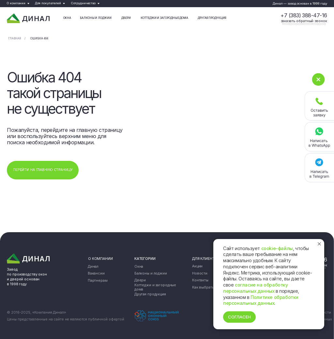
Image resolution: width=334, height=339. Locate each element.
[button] (304, 21)
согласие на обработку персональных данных (255, 288)
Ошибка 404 (39, 38)
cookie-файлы (277, 248)
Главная (14, 38)
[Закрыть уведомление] (319, 244)
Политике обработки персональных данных (260, 300)
